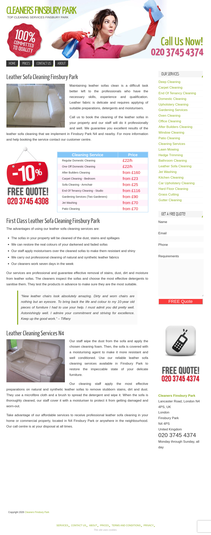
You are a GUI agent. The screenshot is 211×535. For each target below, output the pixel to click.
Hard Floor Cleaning (173, 189)
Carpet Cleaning (171, 87)
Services (62, 525)
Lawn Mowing (169, 149)
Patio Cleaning (169, 138)
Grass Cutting (169, 194)
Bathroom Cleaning (173, 160)
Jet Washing (168, 172)
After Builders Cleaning (175, 127)
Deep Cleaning (169, 82)
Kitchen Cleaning (171, 177)
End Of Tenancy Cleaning (177, 93)
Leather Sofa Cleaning (175, 166)
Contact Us (78, 525)
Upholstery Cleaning (173, 104)
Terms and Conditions (126, 525)
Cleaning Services (172, 144)
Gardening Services (173, 110)
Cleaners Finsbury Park (41, 11)
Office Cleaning (170, 121)
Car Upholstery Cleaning (177, 183)
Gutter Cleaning (170, 200)
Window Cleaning (171, 132)
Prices (104, 525)
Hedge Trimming (171, 155)
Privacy (149, 525)
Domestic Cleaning (172, 99)
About (93, 525)
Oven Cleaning (169, 115)
